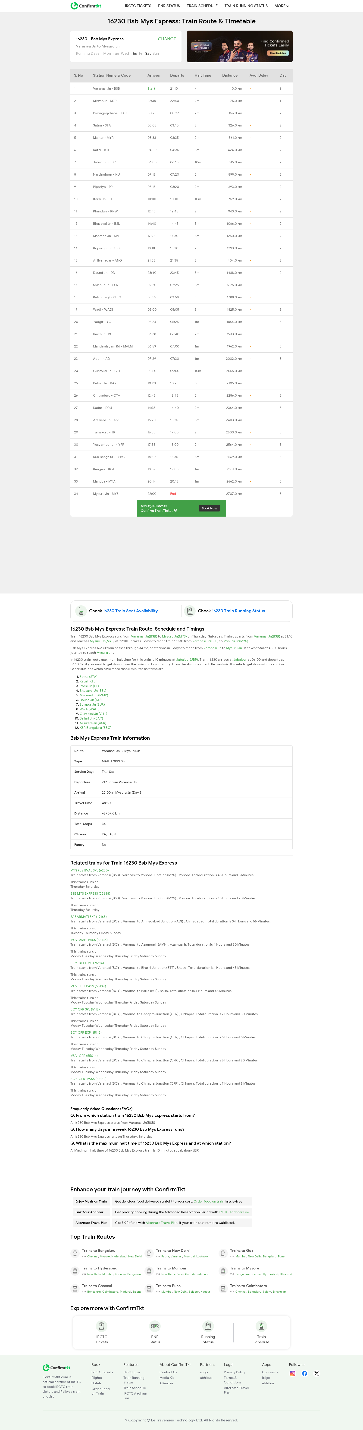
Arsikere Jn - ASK (106, 420)
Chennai (92, 1256)
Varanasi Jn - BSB (106, 88)
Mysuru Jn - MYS (106, 494)
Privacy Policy (234, 1372)
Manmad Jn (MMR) (94, 695)
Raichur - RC (103, 334)
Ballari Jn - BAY (104, 383)
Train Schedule (202, 6)
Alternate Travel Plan (161, 1223)
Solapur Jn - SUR (105, 285)
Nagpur (205, 1291)
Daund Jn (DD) (91, 700)
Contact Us (168, 1372)
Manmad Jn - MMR (107, 236)
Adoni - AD (101, 358)
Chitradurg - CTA (106, 395)
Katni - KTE (101, 150)
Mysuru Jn (234, 648)
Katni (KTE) (88, 681)
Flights (96, 1377)
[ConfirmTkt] (56, 1367)
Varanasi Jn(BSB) (144, 636)
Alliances (166, 1383)
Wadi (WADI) (90, 709)
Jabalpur (240, 659)
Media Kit (167, 1377)
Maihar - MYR (103, 137)
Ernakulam (280, 1291)
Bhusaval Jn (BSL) (93, 690)
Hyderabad (119, 1256)
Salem (137, 1291)
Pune (281, 1256)
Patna (165, 1256)
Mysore (105, 1256)
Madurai (125, 1291)
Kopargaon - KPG (106, 248)
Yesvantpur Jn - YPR (108, 444)
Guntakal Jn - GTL (107, 371)
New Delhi (135, 1256)
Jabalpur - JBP (104, 162)
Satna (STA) (88, 677)
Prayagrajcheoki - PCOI (111, 113)
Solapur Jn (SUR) (92, 704)
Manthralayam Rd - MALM (113, 346)
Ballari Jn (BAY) (91, 718)
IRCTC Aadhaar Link (234, 1212)
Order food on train (209, 1201)
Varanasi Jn (212, 648)
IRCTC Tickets (138, 6)
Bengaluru (269, 1256)
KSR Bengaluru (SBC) (95, 727)
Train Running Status (246, 6)
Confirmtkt (271, 1372)
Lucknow (202, 1256)
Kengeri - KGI (103, 469)
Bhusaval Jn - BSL (106, 223)
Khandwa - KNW (105, 211)
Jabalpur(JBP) (187, 659)
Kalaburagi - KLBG (107, 297)
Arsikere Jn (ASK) (93, 723)
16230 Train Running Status (238, 611)
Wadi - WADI (103, 309)
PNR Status (169, 6)
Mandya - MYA (104, 481)
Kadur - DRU (102, 408)
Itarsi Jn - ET (102, 199)
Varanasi (176, 1256)
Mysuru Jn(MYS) (175, 636)
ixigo (204, 1372)
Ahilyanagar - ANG (107, 260)
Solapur (194, 1291)
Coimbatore (110, 1291)
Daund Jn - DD (104, 273)
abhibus (206, 1377)
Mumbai (189, 1256)
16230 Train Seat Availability (130, 611)
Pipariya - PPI (103, 187)
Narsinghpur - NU (106, 174)
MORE (282, 6)
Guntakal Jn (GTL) (93, 714)
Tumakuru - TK (104, 432)
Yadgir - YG (102, 322)
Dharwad (286, 1274)
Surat (206, 1274)
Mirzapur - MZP (104, 101)
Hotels (96, 1383)
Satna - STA (102, 125)
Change (167, 39)
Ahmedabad (193, 1274)
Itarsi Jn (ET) (89, 686)
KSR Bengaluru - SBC (109, 457)
